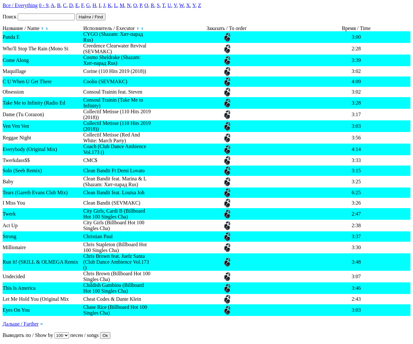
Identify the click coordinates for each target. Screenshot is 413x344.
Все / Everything (20, 5)
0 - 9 (43, 5)
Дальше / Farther (21, 324)
